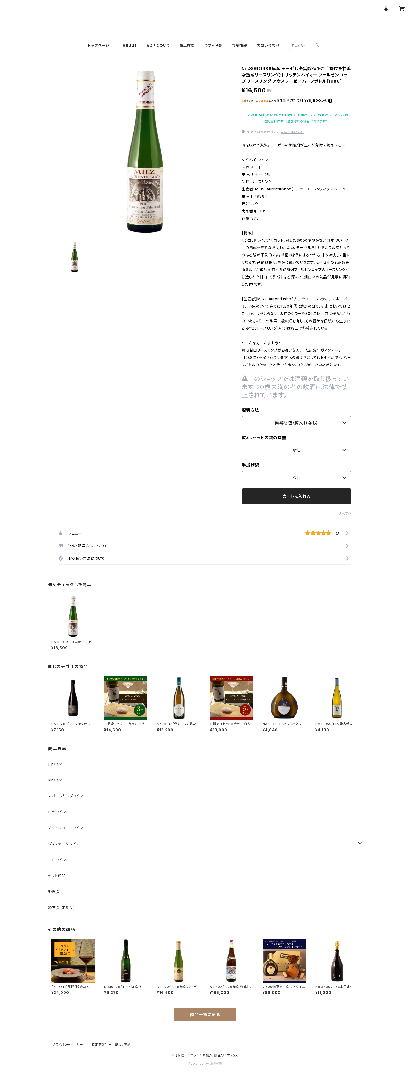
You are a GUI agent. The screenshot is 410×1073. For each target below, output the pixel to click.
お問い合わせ (268, 45)
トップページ (100, 45)
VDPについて (158, 45)
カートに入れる (296, 496)
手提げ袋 (250, 464)
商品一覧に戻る (205, 1014)
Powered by (205, 1063)
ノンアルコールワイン (65, 828)
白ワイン (55, 764)
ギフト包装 (213, 45)
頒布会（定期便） (61, 907)
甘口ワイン (57, 859)
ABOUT (130, 45)
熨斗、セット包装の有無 (264, 437)
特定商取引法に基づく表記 (111, 1045)
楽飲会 (54, 891)
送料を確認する (292, 132)
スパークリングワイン (65, 796)
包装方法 (250, 410)
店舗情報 (239, 45)
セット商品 (57, 875)
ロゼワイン (57, 812)
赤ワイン (55, 780)
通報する (345, 513)
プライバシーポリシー (67, 1045)
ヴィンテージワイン (63, 844)
